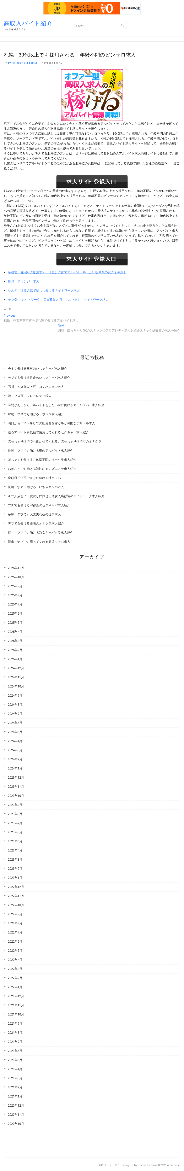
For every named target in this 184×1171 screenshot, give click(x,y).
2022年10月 (16, 905)
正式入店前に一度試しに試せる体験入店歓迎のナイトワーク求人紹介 (56, 496)
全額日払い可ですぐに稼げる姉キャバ (34, 478)
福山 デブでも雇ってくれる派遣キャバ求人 (39, 542)
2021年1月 (15, 1096)
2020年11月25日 (53, 63)
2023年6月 (15, 832)
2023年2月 (15, 869)
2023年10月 (16, 796)
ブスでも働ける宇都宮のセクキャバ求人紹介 (39, 505)
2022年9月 (15, 914)
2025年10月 (16, 577)
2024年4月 (15, 741)
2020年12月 (16, 1105)
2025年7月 (15, 604)
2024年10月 (16, 686)
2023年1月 (15, 878)
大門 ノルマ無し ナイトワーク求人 (82, 299)
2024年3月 (15, 750)
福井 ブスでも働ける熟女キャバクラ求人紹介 (40, 532)
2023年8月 (15, 814)
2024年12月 (16, 668)
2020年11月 (16, 1115)
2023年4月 (15, 850)
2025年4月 (15, 632)
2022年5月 (15, 951)
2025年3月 (15, 641)
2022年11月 (16, 896)
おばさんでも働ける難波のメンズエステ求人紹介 (42, 469)
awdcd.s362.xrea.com (22, 63)
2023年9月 (15, 805)
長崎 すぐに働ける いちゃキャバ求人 (36, 487)
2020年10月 (16, 1124)
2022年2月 (15, 978)
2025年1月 (15, 659)
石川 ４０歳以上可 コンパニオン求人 (36, 387)
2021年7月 (15, 1042)
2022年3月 (15, 969)
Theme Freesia (147, 1165)
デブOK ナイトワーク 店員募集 (32, 299)
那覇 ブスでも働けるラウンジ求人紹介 (36, 414)
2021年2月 (15, 1087)
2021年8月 (15, 1033)
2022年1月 (15, 987)
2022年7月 (15, 932)
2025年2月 (15, 650)
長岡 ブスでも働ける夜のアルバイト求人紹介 (40, 450)
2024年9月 (15, 695)
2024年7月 (15, 714)
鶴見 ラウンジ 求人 (23, 281)
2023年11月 (16, 787)
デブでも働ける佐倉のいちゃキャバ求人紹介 (39, 378)
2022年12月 (16, 887)
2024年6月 (15, 723)
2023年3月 (15, 859)
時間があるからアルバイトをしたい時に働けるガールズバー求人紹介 (56, 405)
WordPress (173, 1165)
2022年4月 (15, 960)
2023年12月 (16, 777)
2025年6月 (15, 613)
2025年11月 (16, 568)
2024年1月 (15, 768)
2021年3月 (15, 1078)
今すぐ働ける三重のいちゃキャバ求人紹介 (37, 368)
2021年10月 (16, 1014)
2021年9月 (15, 1023)
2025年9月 (15, 586)
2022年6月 (15, 941)
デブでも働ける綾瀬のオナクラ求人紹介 (36, 523)
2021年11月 (16, 1005)
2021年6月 (15, 1051)
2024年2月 (15, 759)
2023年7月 (15, 823)
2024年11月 (16, 677)
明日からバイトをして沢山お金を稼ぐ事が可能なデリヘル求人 (51, 423)
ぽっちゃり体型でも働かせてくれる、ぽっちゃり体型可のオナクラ (54, 441)
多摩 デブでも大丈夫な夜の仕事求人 (34, 514)
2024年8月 (15, 705)
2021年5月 (15, 1060)
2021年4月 (15, 1069)
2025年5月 (15, 623)
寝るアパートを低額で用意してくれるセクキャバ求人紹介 (48, 432)
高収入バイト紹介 (28, 23)
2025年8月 (15, 595)
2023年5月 (15, 841)
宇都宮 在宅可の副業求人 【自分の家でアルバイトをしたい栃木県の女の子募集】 (67, 272)
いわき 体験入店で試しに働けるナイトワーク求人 (44, 290)
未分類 (7, 309)
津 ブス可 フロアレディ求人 (30, 396)
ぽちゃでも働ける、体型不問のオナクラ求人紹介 (42, 460)
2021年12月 (16, 996)
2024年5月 (15, 732)
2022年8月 (15, 923)
